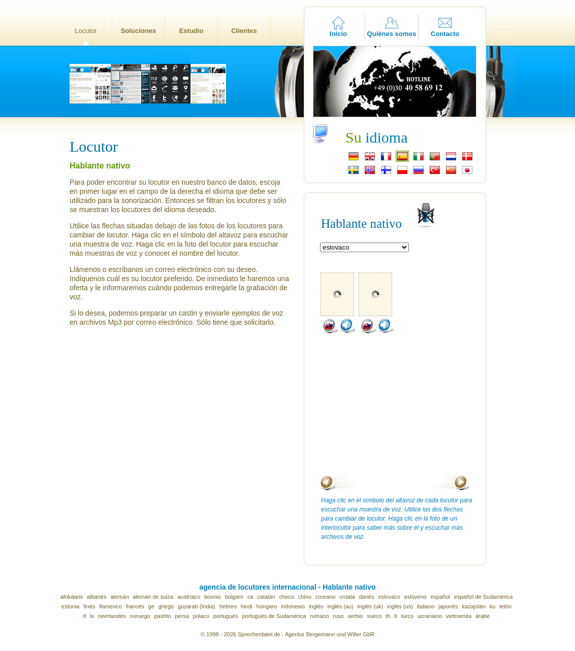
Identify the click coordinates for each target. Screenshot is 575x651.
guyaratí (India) (196, 606)
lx (92, 616)
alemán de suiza (153, 597)
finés (89, 606)
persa (182, 616)
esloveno (415, 597)
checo (286, 597)
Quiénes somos (392, 34)
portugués (225, 616)
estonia (70, 606)
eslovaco (389, 597)
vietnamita (458, 616)
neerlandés (111, 616)
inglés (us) (400, 606)
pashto (162, 616)
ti (395, 616)
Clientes (244, 31)
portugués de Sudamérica (274, 616)
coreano (325, 597)
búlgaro (234, 597)
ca (250, 597)
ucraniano (430, 616)
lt (84, 616)
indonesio (293, 606)
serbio (355, 616)
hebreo (228, 606)
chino (304, 597)
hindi (246, 606)
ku (493, 606)
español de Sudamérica (483, 597)
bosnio (212, 597)
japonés (448, 606)
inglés (316, 606)
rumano (319, 616)
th (388, 616)
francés (135, 606)
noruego (140, 616)
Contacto (445, 34)
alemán (119, 597)
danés (366, 597)
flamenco (110, 606)
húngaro (267, 606)
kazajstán (474, 606)
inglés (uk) (371, 606)
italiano (426, 606)
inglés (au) (340, 606)
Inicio (338, 34)
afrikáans (71, 597)
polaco (201, 616)
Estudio (191, 31)
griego (166, 606)
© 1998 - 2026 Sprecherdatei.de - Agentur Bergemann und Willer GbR (287, 634)
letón (505, 606)
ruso (338, 616)
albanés (97, 597)
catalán (266, 597)
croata (347, 597)
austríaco (188, 597)
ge (151, 606)
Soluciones (138, 31)
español (441, 597)
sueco (374, 616)
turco (407, 616)
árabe (482, 616)
